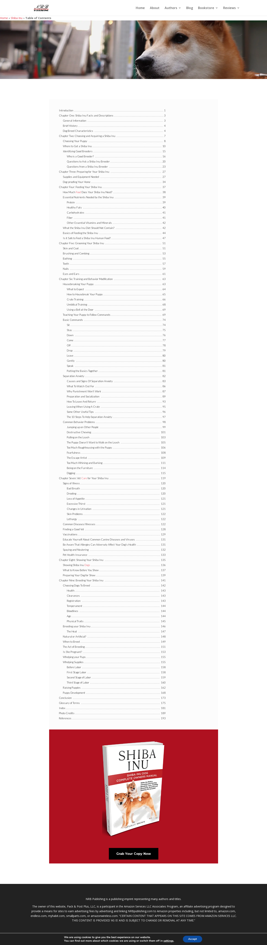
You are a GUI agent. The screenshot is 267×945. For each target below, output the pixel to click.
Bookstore (206, 8)
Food (78, 192)
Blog (189, 8)
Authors (171, 8)
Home (140, 8)
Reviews (229, 8)
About (155, 8)
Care (84, 478)
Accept (192, 939)
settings (168, 940)
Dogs (87, 565)
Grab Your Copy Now (133, 854)
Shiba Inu (16, 18)
